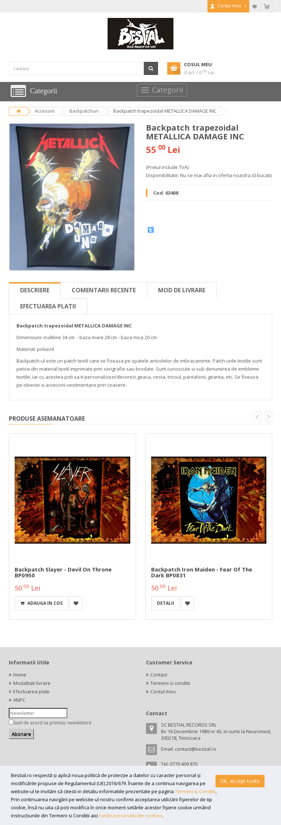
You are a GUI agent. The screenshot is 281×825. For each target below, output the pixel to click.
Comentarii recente (104, 290)
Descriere (34, 290)
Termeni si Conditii (195, 791)
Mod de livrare (181, 290)
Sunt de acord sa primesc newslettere (52, 723)
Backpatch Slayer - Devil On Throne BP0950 (63, 572)
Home (19, 674)
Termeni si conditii (170, 683)
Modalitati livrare (31, 683)
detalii (165, 603)
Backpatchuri (84, 111)
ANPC (19, 700)
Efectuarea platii (48, 306)
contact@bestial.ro (195, 749)
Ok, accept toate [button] (240, 780)
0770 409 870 (184, 764)
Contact (158, 674)
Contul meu (163, 691)
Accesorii (45, 111)
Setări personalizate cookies (130, 815)
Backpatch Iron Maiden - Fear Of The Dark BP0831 (201, 572)
